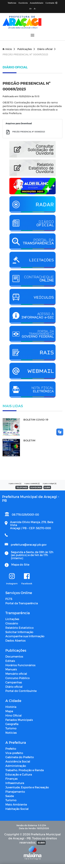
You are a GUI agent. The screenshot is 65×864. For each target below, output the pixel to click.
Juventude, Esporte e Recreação (27, 787)
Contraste (51, 3)
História (10, 706)
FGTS (8, 598)
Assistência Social (17, 761)
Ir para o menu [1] (15, 483)
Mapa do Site (20, 564)
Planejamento (15, 791)
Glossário (11, 623)
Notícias (11, 732)
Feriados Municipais (19, 719)
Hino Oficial (13, 715)
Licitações (12, 619)
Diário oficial (46, 49)
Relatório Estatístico (19, 627)
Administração (15, 765)
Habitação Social (17, 808)
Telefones (12, 3)
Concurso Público (17, 678)
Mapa (9, 711)
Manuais (11, 669)
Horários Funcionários (20, 665)
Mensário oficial (16, 673)
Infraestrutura (14, 783)
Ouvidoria (23, 3)
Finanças (11, 778)
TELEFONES (21, 487)
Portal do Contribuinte (21, 690)
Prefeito (10, 748)
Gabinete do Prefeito (19, 757)
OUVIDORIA (35, 487)
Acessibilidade (36, 3)
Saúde (9, 796)
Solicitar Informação (19, 632)
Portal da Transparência (21, 603)
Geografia (11, 724)
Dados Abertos (15, 640)
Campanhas (13, 682)
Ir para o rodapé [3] (49, 483)
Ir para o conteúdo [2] (31, 483)
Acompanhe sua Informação (24, 636)
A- (35, 8)
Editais (10, 660)
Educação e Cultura (18, 774)
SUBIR (47, 487)
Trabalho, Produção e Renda (24, 770)
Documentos (14, 656)
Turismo (10, 728)
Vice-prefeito (14, 753)
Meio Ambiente (16, 804)
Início (9, 49)
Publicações (26, 49)
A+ (30, 8)
